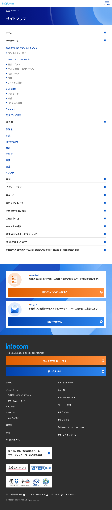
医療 (8, 166)
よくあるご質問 (15, 82)
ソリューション (56, 40)
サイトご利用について (56, 242)
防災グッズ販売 (13, 115)
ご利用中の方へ (56, 218)
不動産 (9, 154)
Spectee (10, 109)
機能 (10, 78)
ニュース (56, 194)
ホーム (56, 32)
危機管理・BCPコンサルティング (21, 48)
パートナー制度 (56, 226)
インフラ (10, 172)
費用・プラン (14, 64)
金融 (8, 147)
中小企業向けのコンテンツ (21, 69)
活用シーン (13, 73)
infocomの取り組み (56, 210)
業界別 (56, 121)
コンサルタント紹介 (17, 53)
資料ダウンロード (56, 202)
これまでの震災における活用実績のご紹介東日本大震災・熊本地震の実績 (56, 250)
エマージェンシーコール (18, 59)
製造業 (9, 129)
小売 (8, 135)
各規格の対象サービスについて (56, 234)
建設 (8, 160)
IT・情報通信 (12, 141)
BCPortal (11, 88)
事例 (56, 179)
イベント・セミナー (56, 187)
